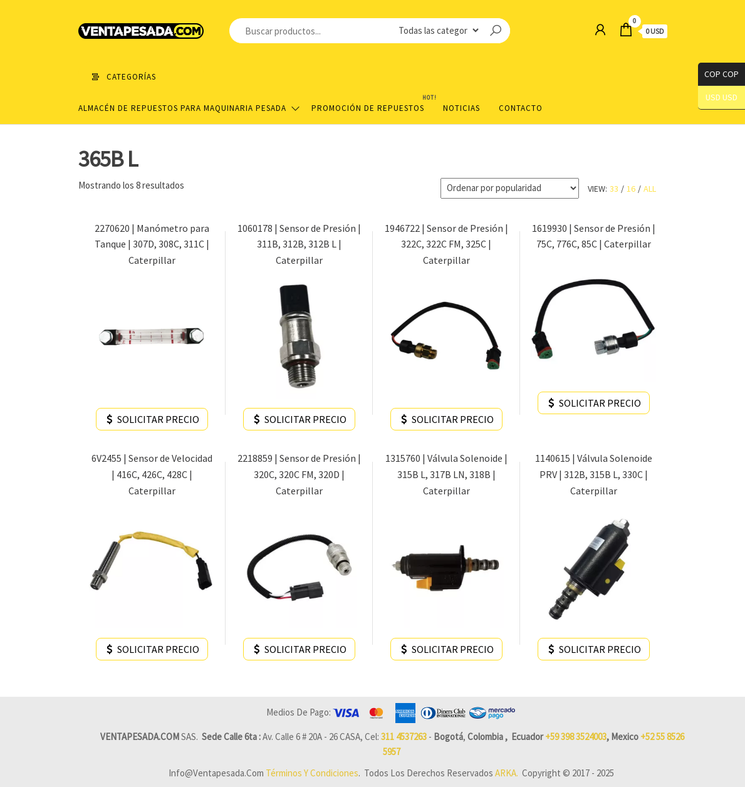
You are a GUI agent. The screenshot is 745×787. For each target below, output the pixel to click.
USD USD (721, 97)
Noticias (461, 108)
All (649, 188)
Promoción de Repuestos (372, 103)
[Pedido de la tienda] (509, 188)
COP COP (718, 74)
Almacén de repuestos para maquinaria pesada (182, 108)
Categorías (131, 76)
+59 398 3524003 (576, 737)
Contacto (521, 108)
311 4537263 (404, 737)
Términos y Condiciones (312, 773)
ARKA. (506, 773)
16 (631, 188)
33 (614, 188)
